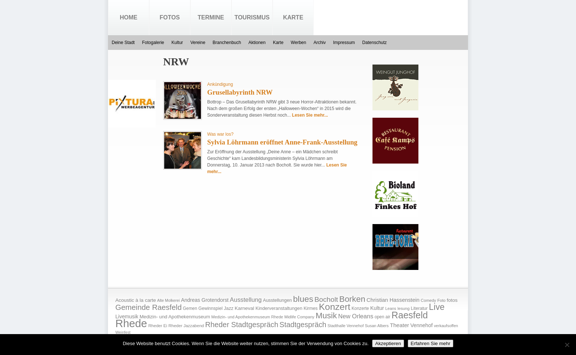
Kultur (177, 42)
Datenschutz (374, 42)
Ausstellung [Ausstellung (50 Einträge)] (246, 299)
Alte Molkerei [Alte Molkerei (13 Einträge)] (168, 300)
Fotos (170, 17)
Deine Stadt (123, 42)
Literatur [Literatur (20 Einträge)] (419, 308)
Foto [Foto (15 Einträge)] (441, 300)
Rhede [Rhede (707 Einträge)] (131, 323)
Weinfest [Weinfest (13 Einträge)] (122, 332)
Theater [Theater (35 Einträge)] (399, 325)
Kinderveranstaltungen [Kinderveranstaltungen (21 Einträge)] (278, 308)
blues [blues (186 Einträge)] (303, 299)
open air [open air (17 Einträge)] (382, 316)
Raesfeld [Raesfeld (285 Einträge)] (410, 315)
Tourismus (252, 17)
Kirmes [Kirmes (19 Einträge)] (310, 308)
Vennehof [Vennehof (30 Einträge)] (421, 325)
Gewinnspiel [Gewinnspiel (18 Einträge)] (210, 308)
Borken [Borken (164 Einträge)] (352, 299)
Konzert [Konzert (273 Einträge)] (334, 307)
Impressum (344, 42)
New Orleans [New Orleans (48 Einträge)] (355, 316)
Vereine (197, 42)
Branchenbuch (227, 42)
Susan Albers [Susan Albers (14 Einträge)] (377, 325)
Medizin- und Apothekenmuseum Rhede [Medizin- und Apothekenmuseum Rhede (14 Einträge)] (247, 317)
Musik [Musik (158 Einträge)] (326, 315)
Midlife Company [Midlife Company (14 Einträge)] (299, 317)
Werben (298, 42)
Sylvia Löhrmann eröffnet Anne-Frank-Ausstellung (282, 142)
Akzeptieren (388, 343)
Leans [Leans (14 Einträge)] (390, 308)
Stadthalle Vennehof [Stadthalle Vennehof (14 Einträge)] (346, 325)
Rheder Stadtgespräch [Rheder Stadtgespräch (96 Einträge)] (241, 325)
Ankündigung (220, 84)
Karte (293, 17)
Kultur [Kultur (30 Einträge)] (377, 308)
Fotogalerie (153, 42)
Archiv (319, 42)
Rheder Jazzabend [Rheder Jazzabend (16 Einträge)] (186, 325)
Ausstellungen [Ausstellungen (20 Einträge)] (277, 300)
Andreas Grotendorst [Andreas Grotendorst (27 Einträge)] (205, 300)
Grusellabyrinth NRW (240, 92)
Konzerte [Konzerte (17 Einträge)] (360, 308)
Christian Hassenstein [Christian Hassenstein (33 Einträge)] (393, 300)
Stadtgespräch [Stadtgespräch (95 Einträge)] (303, 325)
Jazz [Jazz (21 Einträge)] (228, 308)
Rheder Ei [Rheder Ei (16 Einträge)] (157, 325)
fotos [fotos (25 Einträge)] (452, 300)
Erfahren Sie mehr (430, 343)
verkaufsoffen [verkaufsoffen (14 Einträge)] (446, 325)
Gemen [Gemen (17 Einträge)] (190, 308)
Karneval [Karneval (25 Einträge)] (244, 308)
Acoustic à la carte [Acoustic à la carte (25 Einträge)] (135, 300)
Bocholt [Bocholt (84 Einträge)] (326, 299)
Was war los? (220, 134)
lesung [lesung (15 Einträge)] (403, 308)
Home (128, 17)
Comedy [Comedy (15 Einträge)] (428, 300)
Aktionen (257, 42)
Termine (211, 17)
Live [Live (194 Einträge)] (437, 307)
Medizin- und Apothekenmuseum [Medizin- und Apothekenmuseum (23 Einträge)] (175, 316)
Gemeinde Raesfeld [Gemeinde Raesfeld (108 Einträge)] (148, 307)
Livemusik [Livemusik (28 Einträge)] (126, 316)
